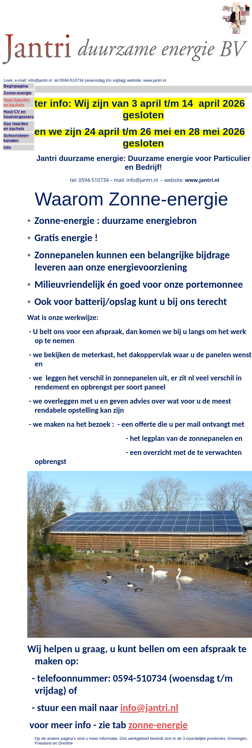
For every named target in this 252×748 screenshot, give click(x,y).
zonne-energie (158, 725)
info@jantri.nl (149, 708)
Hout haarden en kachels (16, 102)
